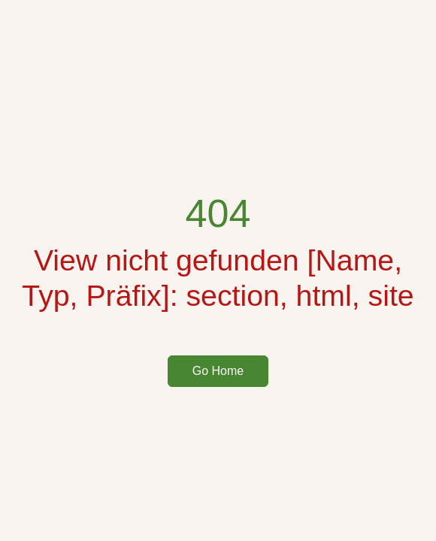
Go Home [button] (218, 370)
